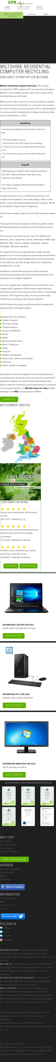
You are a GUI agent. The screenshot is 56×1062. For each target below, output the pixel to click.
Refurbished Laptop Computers (24, 985)
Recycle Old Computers (20, 953)
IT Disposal (24, 971)
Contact (31, 15)
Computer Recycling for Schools (28, 964)
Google (23, 519)
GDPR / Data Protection (9, 898)
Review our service (28, 566)
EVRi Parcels (15, 147)
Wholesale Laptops (37, 1050)
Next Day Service (6, 848)
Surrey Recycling (42, 998)
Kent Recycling (35, 995)
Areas (39, 8)
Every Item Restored (8, 844)
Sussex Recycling (8, 1002)
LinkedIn (5, 936)
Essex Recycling (18, 995)
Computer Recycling (30, 950)
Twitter (4, 932)
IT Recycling (23, 8)
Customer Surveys (33, 1047)
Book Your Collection (14, 859)
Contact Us (9, 399)
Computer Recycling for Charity (37, 967)
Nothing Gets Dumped (9, 851)
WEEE (46, 15)
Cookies (3, 909)
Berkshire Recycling (20, 992)
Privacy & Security (7, 905)
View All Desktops (14, 705)
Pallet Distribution (8, 1047)
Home (7, 8)
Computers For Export (33, 1054)
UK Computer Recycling (28, 988)
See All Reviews (11, 566)
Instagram (6, 939)
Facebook (6, 928)
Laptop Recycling (39, 1002)
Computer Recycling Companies (26, 957)
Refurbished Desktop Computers (26, 981)
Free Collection (12, 15)
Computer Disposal (8, 971)
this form (22, 140)
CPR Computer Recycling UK (13, 1012)
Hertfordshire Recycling (22, 998)
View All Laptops (13, 635)
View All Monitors (14, 774)
